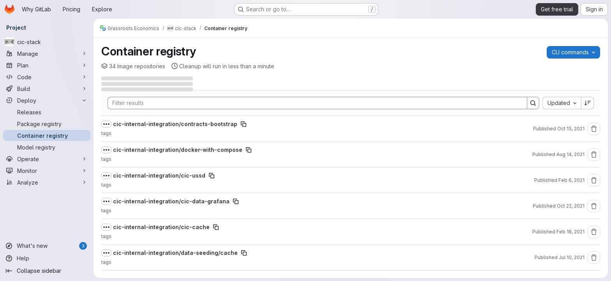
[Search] (313, 103)
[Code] (46, 76)
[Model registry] (46, 147)
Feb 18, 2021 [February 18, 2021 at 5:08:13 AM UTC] (570, 232)
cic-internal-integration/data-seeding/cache (175, 252)
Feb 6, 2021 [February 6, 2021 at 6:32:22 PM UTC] (571, 180)
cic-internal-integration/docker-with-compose (177, 149)
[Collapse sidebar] (46, 270)
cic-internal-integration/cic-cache (161, 227)
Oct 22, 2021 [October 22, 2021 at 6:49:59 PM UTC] (571, 206)
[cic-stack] (46, 41)
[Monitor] (46, 170)
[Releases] (46, 112)
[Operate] (46, 158)
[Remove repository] (594, 129)
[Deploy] (46, 100)
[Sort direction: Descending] (587, 103)
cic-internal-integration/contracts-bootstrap (175, 124)
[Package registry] (46, 123)
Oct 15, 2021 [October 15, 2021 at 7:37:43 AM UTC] (571, 129)
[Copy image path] (243, 124)
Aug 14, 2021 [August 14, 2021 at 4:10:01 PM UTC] (570, 154)
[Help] (46, 258)
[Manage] (46, 53)
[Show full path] (106, 124)
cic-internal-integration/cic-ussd (159, 175)
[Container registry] (46, 135)
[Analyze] (46, 182)
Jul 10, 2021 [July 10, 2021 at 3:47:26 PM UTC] (572, 257)
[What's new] (46, 245)
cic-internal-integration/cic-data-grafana (171, 201)
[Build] (46, 88)
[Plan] (46, 65)
